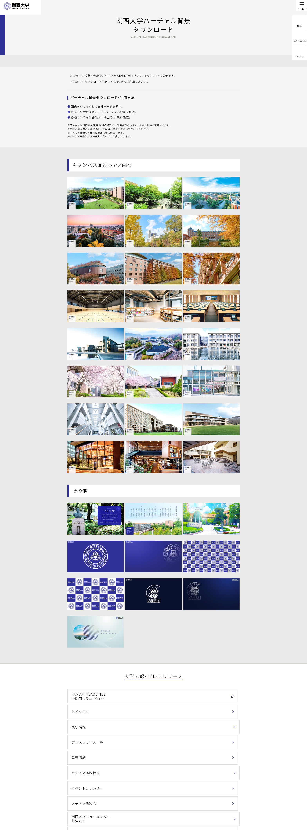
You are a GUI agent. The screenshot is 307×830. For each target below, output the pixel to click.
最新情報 (193, 695)
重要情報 (135, 709)
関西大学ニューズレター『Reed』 (203, 724)
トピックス (136, 695)
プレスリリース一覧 (84, 709)
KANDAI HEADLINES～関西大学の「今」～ (85, 695)
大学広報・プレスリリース (103, 758)
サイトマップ (127, 816)
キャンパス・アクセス (167, 804)
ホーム (59, 758)
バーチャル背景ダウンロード (206, 738)
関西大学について (76, 758)
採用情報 (159, 816)
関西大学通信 (80, 738)
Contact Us (231, 803)
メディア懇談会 (139, 724)
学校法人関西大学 (165, 810)
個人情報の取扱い (130, 793)
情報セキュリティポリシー (170, 793)
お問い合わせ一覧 (229, 792)
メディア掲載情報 (199, 709)
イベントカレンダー (84, 724)
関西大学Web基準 (130, 810)
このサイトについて (131, 804)
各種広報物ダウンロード (145, 738)
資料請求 (232, 813)
